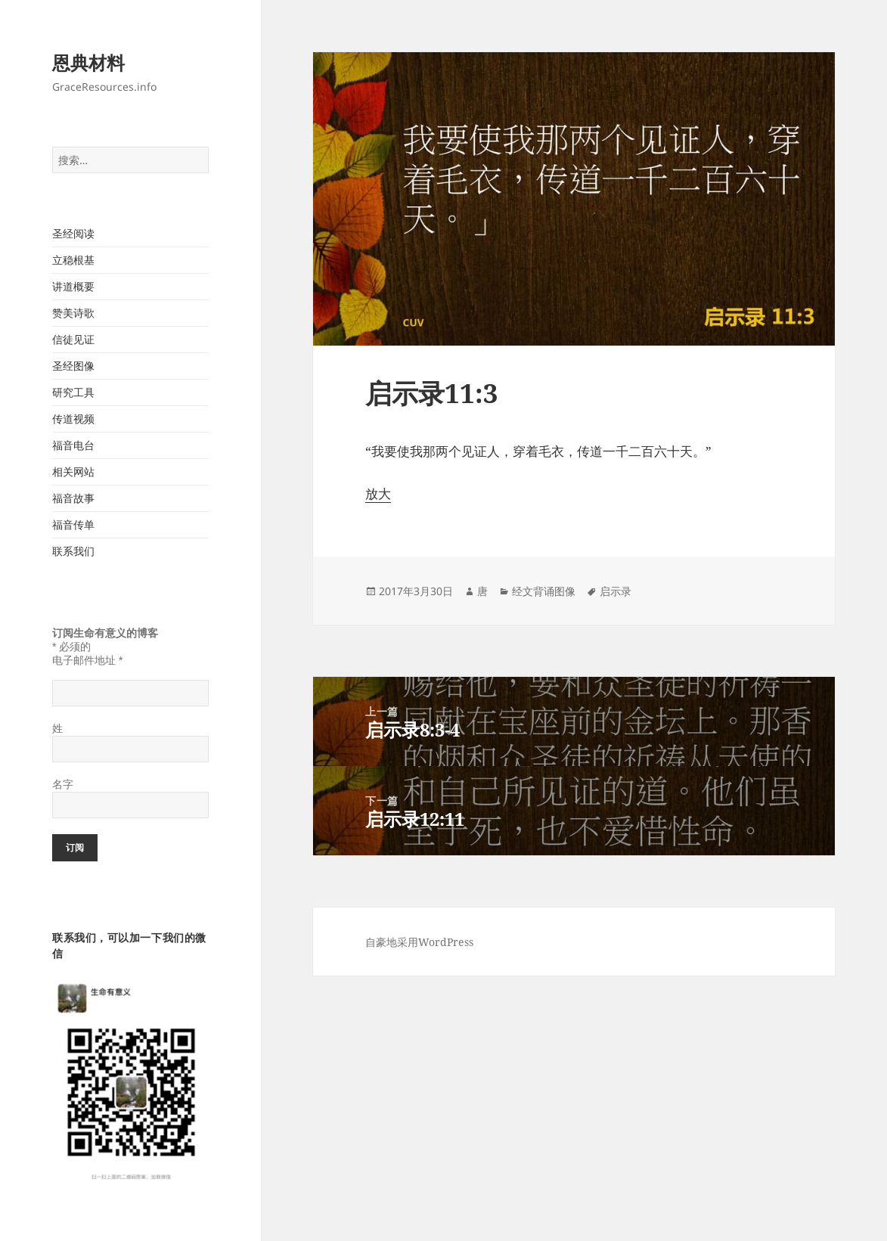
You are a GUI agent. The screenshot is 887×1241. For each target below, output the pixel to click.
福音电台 (73, 445)
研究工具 (73, 392)
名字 (62, 784)
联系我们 (73, 551)
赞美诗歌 (73, 313)
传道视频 (73, 418)
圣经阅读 (73, 233)
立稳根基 (73, 260)
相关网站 (73, 471)
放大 (378, 493)
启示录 (615, 591)
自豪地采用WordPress (419, 942)
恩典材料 (88, 62)
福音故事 (73, 498)
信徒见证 (73, 339)
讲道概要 (73, 286)
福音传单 (73, 524)
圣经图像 (73, 365)
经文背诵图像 (543, 591)
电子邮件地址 (87, 660)
